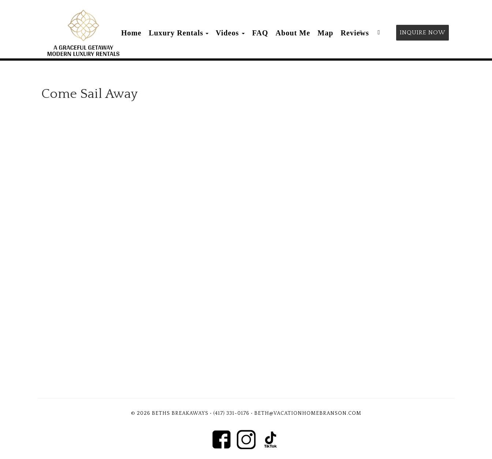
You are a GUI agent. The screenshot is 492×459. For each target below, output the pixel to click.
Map (325, 33)
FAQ (260, 33)
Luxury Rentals (176, 33)
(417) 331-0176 (231, 413)
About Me (292, 33)
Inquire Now (422, 32)
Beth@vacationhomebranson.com (307, 413)
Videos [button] (230, 33)
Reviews (355, 33)
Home (131, 33)
